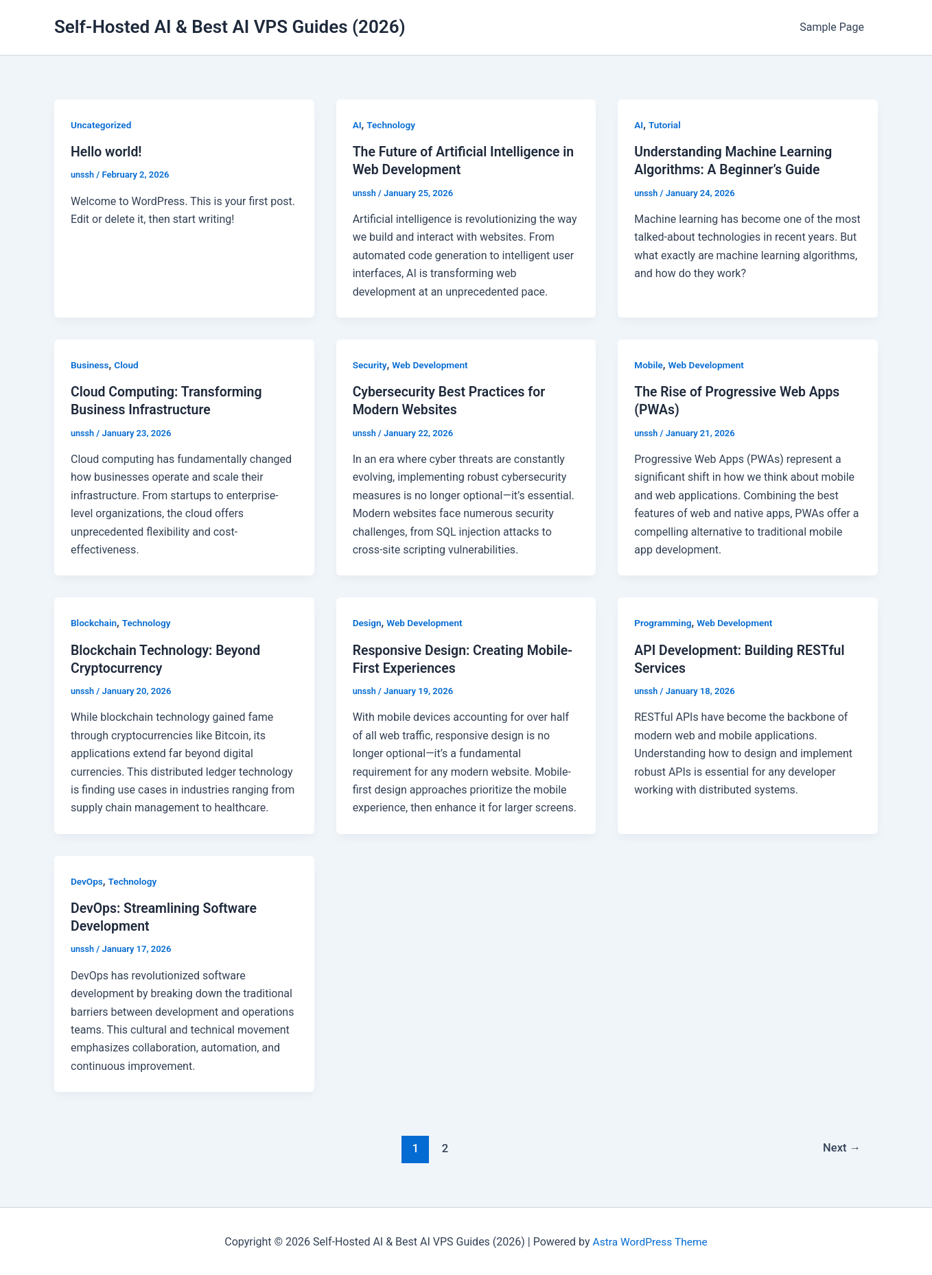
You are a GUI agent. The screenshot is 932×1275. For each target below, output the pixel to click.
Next (841, 1147)
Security (370, 364)
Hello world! (107, 151)
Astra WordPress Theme (650, 1240)
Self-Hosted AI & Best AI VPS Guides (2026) (230, 26)
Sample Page (834, 27)
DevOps (87, 880)
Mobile (649, 364)
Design (367, 622)
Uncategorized (102, 124)
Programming (663, 622)
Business (90, 364)
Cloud (127, 364)
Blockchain (94, 622)
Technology (392, 124)
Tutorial (665, 124)
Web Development (432, 364)
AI (357, 124)
